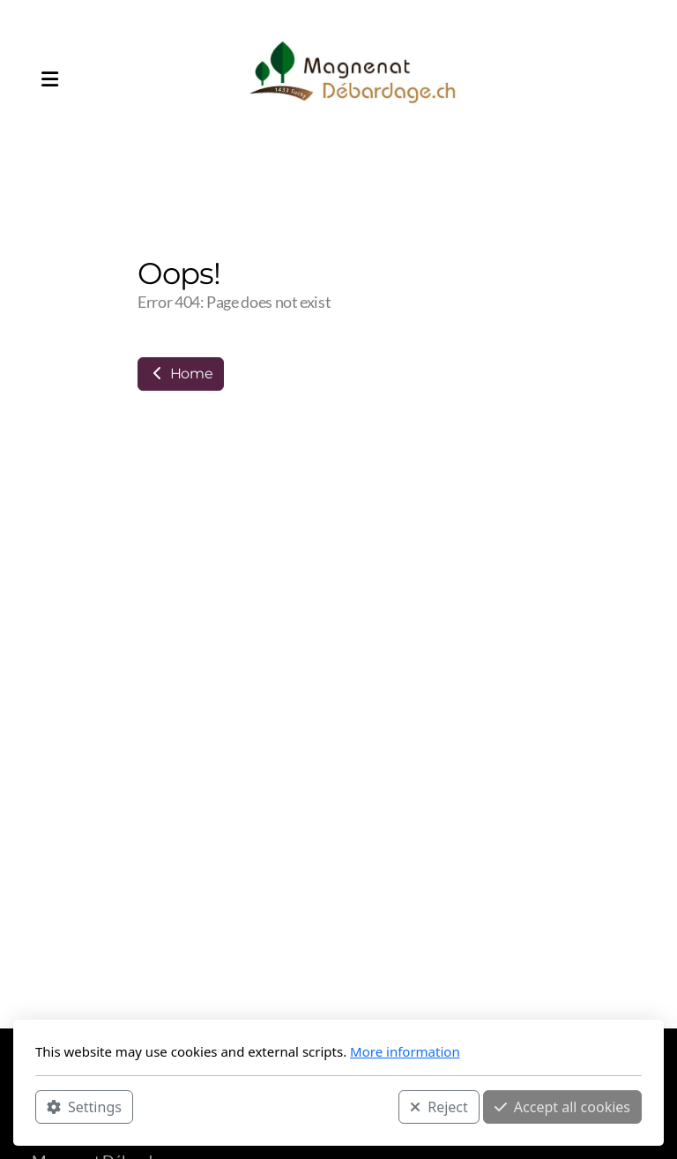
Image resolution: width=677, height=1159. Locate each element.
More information (405, 1051)
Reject (439, 1107)
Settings (84, 1107)
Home (180, 373)
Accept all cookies (562, 1107)
